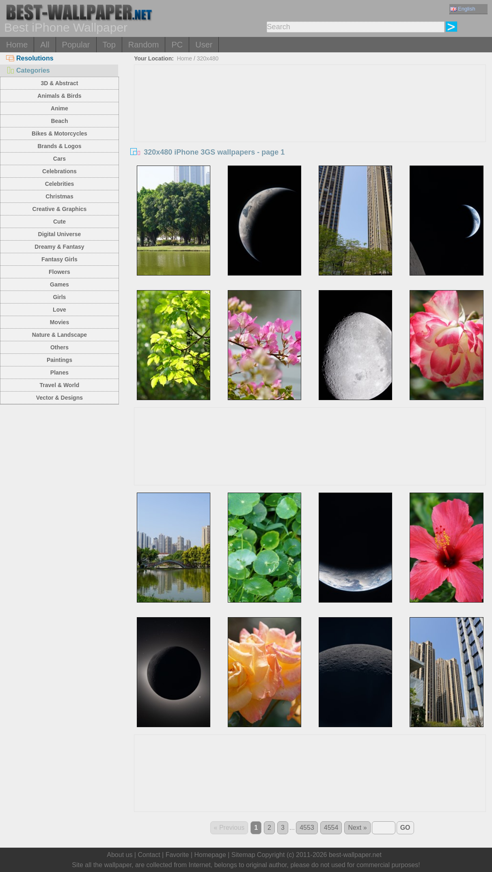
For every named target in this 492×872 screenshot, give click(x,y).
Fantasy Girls (59, 259)
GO (405, 827)
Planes (59, 372)
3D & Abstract (59, 83)
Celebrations (59, 171)
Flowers (59, 272)
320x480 (208, 58)
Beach (59, 121)
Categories (28, 70)
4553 (307, 827)
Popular (76, 44)
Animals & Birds (59, 96)
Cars (59, 158)
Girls (59, 297)
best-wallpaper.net (355, 854)
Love (59, 309)
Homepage (210, 854)
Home (17, 44)
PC (177, 44)
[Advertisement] (310, 126)
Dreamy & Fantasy (59, 246)
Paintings (59, 360)
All (44, 44)
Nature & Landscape (59, 335)
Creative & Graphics (59, 209)
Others (59, 347)
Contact (149, 854)
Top (109, 44)
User (203, 44)
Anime (59, 108)
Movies (59, 322)
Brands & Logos (59, 146)
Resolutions (30, 58)
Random (143, 44)
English (462, 9)
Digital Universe (59, 234)
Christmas (59, 196)
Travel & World (60, 385)
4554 (331, 827)
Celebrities (59, 184)
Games (59, 284)
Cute (59, 221)
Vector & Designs (59, 397)
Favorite (177, 854)
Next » (357, 827)
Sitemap (243, 854)
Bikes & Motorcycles (59, 133)
